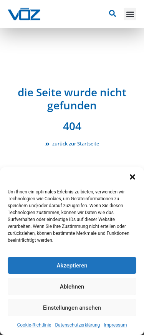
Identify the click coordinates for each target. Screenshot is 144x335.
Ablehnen (72, 286)
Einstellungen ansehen (72, 307)
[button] (132, 177)
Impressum (115, 325)
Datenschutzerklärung (77, 325)
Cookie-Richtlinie (34, 325)
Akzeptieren (71, 265)
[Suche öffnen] (112, 13)
